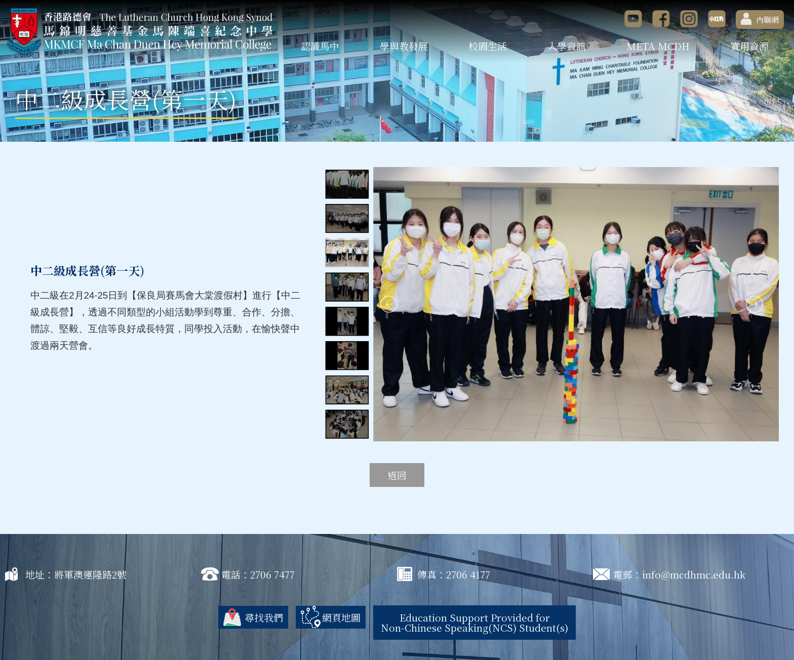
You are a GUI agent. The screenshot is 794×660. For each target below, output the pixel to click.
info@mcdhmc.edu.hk (693, 574)
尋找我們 (264, 617)
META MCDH (658, 46)
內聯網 (760, 19)
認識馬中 (320, 46)
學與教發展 (404, 46)
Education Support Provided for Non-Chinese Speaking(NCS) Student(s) (474, 622)
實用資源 (749, 46)
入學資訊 (566, 46)
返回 (397, 475)
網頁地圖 (341, 617)
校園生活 (487, 46)
